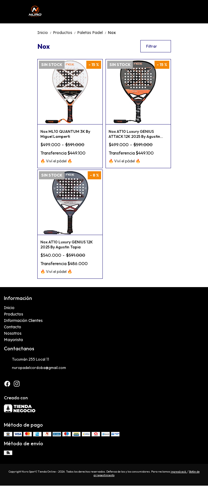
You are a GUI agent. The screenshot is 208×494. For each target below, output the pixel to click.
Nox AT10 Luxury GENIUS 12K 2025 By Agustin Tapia (66, 244)
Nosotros (12, 333)
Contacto (12, 326)
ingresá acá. (179, 471)
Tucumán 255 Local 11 (26, 359)
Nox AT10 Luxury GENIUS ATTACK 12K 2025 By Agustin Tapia (134, 134)
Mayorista (13, 339)
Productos (65, 32)
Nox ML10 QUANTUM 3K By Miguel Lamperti (65, 134)
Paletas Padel (92, 32)
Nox (112, 32)
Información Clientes (23, 320)
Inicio (45, 32)
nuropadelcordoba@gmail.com (35, 368)
